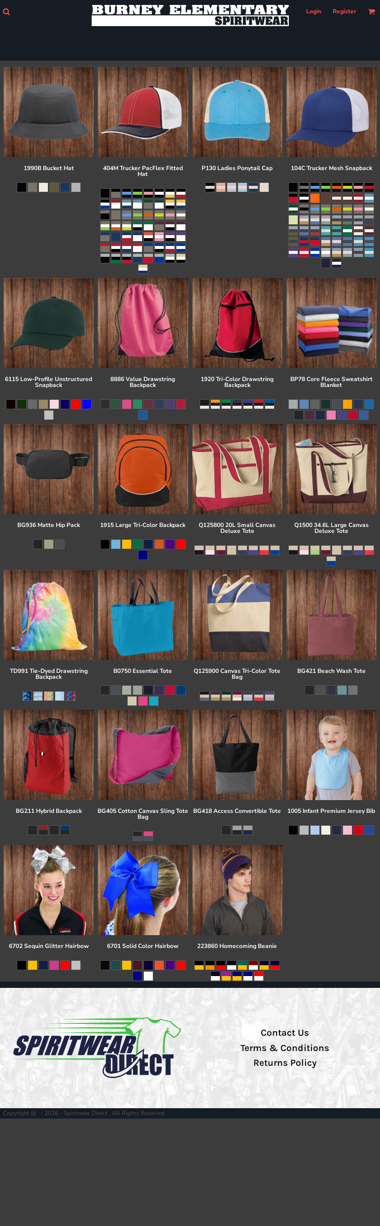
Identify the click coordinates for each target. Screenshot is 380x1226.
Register (344, 11)
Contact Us (285, 1032)
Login (313, 11)
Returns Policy (284, 1062)
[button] (6, 11)
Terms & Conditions (285, 1048)
